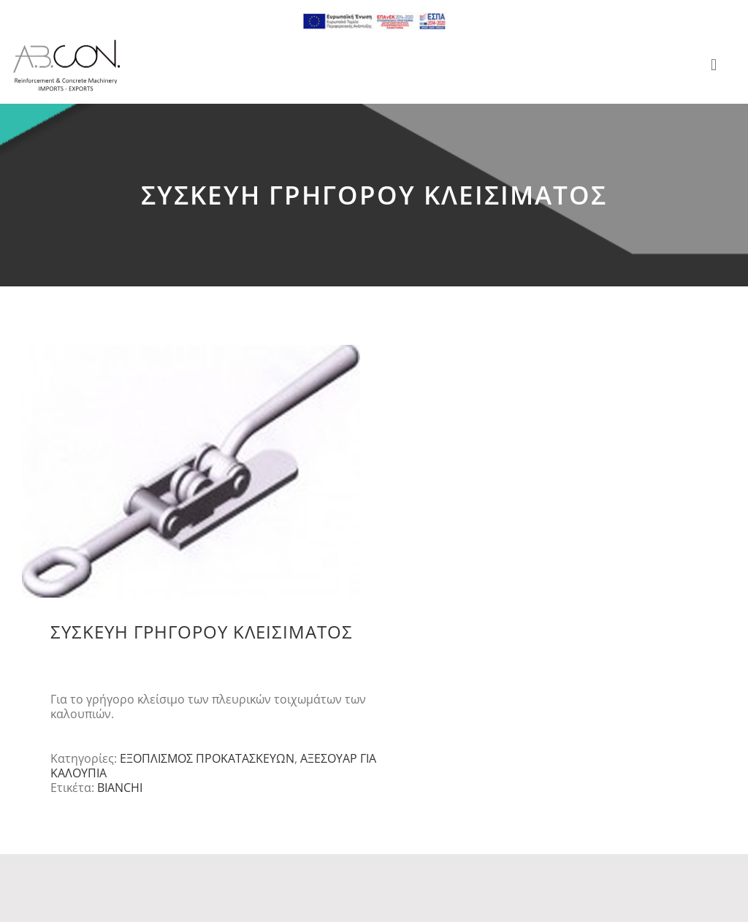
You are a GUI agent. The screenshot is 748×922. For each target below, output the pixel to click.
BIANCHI (119, 788)
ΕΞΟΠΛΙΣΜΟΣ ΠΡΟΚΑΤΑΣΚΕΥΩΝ (207, 758)
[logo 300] (66, 44)
